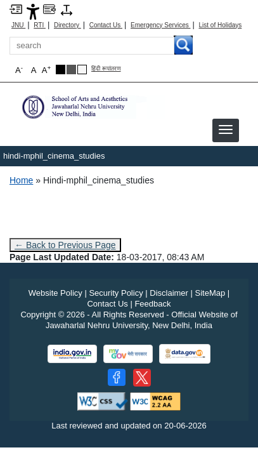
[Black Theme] (60, 69)
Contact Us (105, 25)
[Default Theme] (82, 69)
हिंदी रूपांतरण (106, 69)
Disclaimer (169, 293)
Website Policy (55, 293)
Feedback (152, 303)
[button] (226, 129)
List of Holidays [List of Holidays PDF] (220, 25)
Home (21, 180)
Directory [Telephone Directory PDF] (67, 25)
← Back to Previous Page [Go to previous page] (65, 245)
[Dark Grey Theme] (71, 69)
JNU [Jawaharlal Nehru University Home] (18, 25)
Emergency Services (160, 25)
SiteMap (210, 293)
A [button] (46, 69)
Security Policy (116, 293)
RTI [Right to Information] (40, 25)
